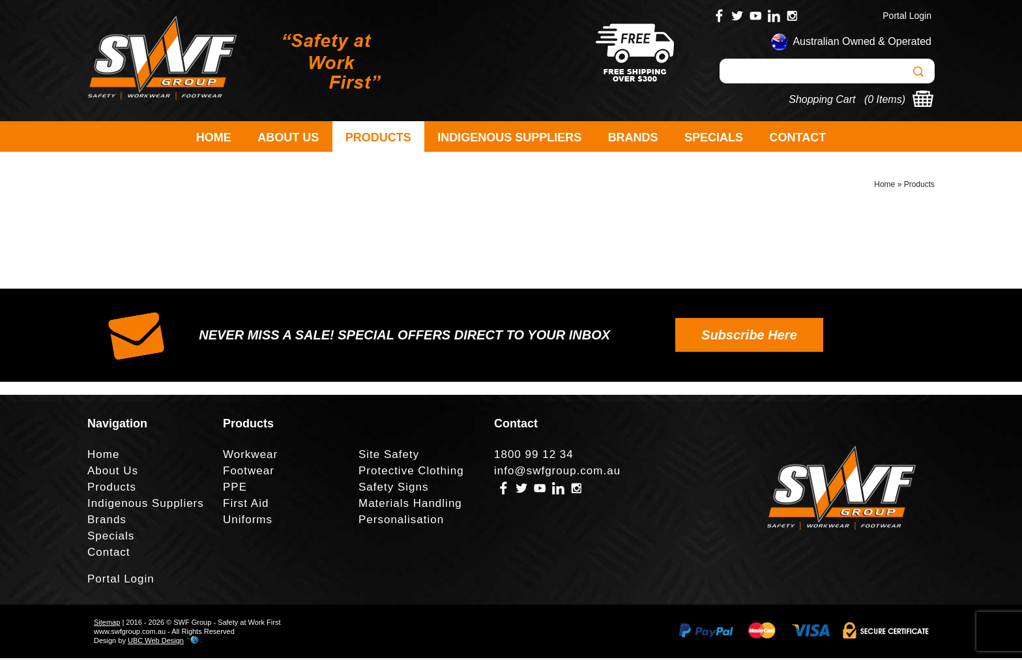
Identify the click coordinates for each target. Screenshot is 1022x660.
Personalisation (401, 521)
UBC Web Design (156, 642)
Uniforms (247, 521)
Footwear (248, 472)
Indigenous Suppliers (509, 137)
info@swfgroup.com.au (557, 472)
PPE (235, 489)
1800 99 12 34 (534, 456)
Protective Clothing (411, 472)
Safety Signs (393, 489)
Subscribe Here (749, 337)
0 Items (884, 99)
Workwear (250, 456)
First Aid (246, 505)
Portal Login (907, 15)
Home (213, 137)
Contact (798, 137)
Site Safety (388, 456)
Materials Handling (410, 505)
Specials (713, 137)
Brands (633, 137)
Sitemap (107, 624)
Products (378, 137)
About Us (288, 137)
